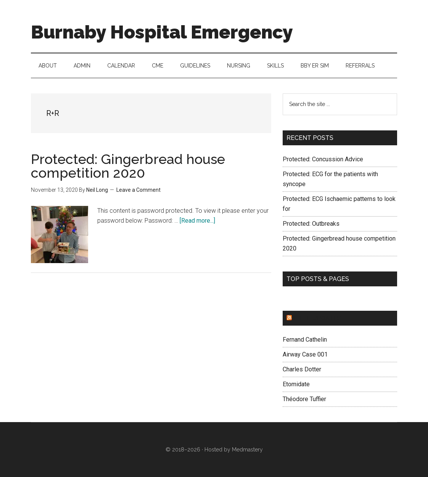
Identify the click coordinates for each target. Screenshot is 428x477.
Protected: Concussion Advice (323, 159)
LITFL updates (317, 318)
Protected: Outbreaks (311, 223)
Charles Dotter (302, 369)
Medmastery (247, 449)
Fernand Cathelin (305, 339)
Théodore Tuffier (304, 399)
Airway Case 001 (305, 354)
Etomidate (296, 384)
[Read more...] (197, 220)
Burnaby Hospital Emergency (162, 32)
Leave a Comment (138, 190)
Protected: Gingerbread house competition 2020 (128, 166)
